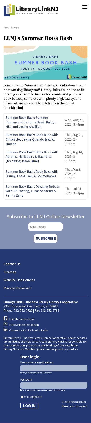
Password (26, 379)
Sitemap (10, 272)
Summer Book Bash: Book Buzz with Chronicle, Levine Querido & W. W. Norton (32, 139)
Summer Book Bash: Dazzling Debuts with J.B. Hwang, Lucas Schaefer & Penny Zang (32, 190)
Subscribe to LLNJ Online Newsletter (46, 216)
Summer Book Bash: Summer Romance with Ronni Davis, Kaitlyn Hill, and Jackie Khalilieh (31, 122)
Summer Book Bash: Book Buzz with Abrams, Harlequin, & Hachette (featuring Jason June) (32, 156)
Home (6, 28)
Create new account (74, 401)
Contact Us (12, 264)
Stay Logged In (33, 396)
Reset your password (74, 406)
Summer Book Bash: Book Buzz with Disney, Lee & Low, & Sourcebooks (32, 173)
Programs (14, 28)
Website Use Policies (19, 280)
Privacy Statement (18, 288)
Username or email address (37, 362)
